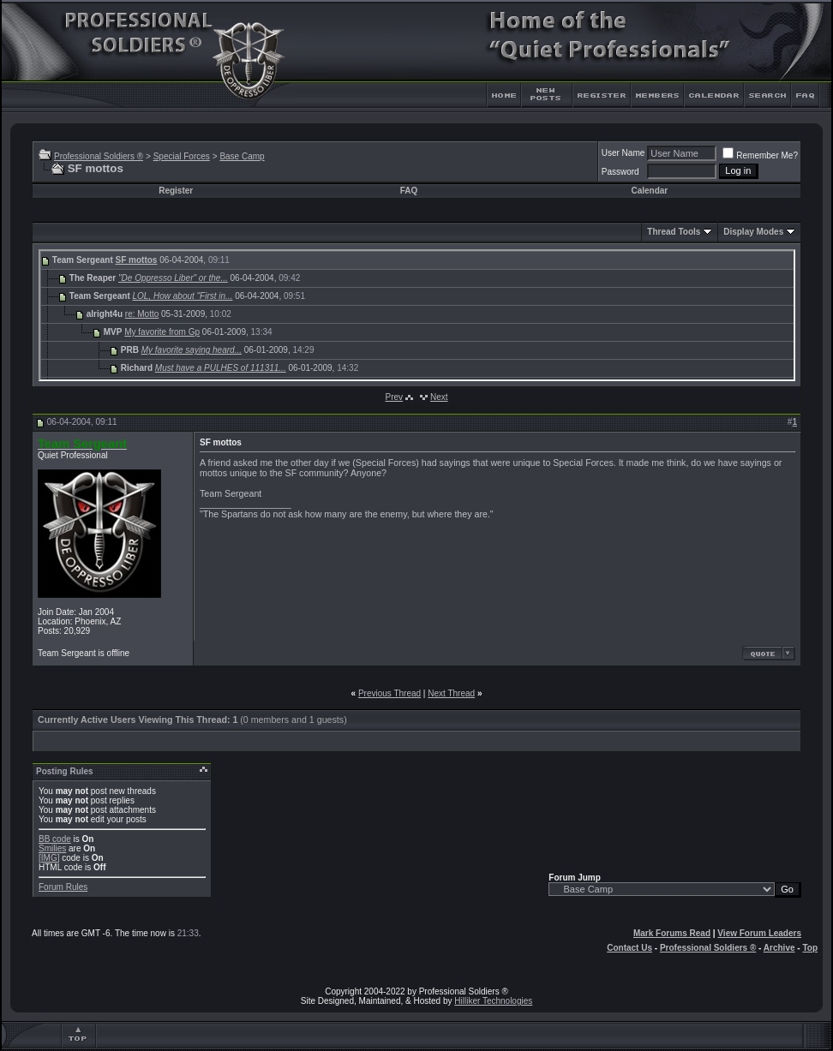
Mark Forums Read (671, 933)
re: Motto (142, 314)
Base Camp (241, 156)
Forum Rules (63, 887)
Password (620, 171)
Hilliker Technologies (493, 1001)
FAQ (409, 190)
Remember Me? (760, 155)
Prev (394, 397)
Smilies (52, 848)
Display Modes (753, 231)
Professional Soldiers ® (98, 156)
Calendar (649, 190)
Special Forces (181, 156)
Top (810, 947)
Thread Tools (673, 231)
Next (439, 397)
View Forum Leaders (759, 933)
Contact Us (629, 947)
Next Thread (451, 693)
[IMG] (49, 858)
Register (176, 190)
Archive (779, 947)
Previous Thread (389, 693)
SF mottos (137, 260)
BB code (55, 839)
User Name (623, 153)
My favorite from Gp (162, 332)
